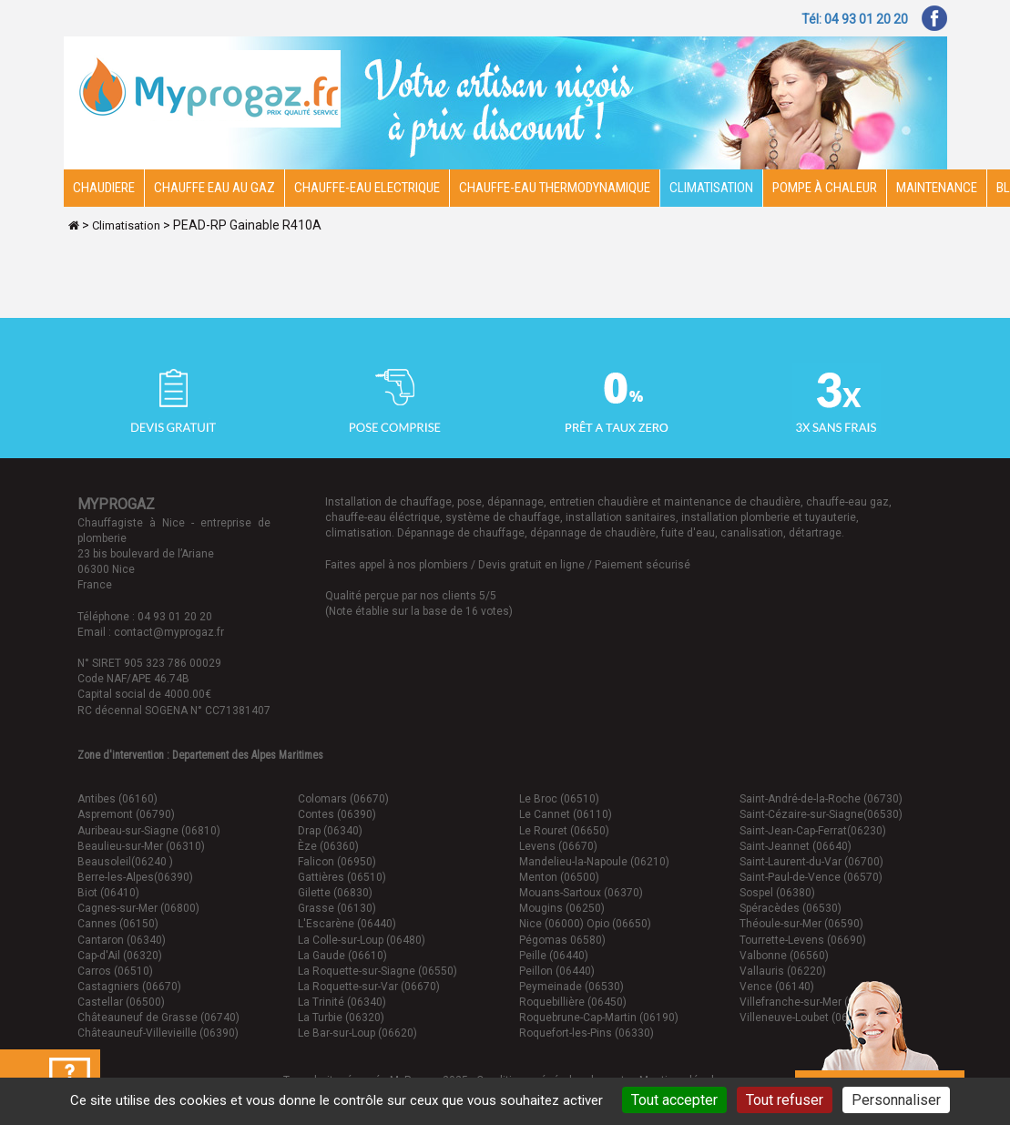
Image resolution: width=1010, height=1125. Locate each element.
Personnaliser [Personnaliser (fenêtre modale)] (896, 1100)
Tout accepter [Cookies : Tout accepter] (674, 1100)
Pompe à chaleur (824, 187)
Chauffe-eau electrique (367, 187)
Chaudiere (104, 187)
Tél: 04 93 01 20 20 (854, 19)
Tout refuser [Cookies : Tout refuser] (784, 1100)
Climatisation (711, 187)
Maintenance (936, 187)
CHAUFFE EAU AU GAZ (214, 187)
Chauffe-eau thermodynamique (554, 187)
